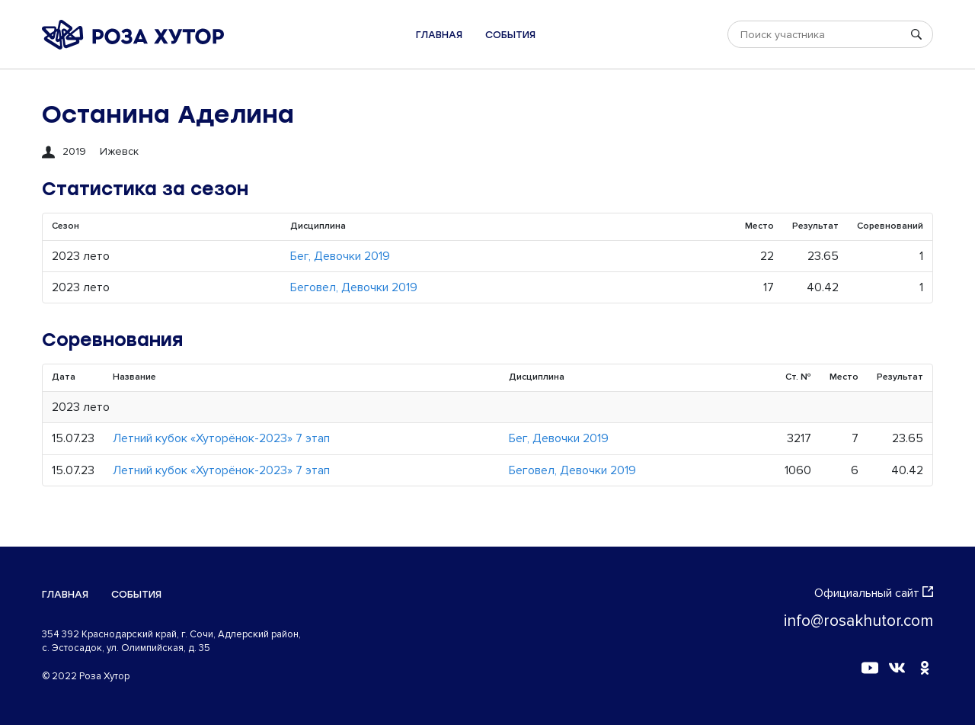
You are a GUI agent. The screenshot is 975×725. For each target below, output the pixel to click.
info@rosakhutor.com (858, 620)
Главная (439, 34)
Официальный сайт (873, 593)
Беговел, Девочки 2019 (353, 287)
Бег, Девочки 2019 (340, 256)
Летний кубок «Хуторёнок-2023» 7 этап (221, 438)
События (510, 34)
